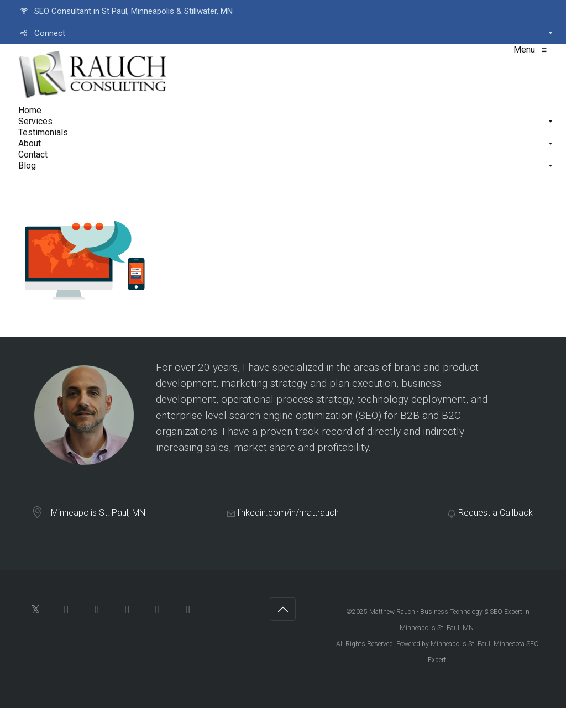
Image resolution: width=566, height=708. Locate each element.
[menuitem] (283, 11)
